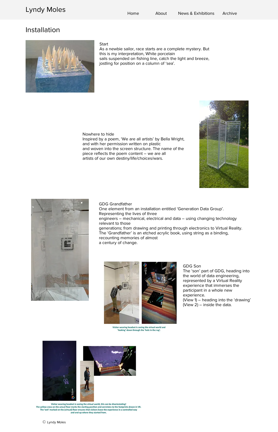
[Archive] (230, 13)
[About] (161, 13)
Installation (43, 30)
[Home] (133, 13)
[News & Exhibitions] (196, 13)
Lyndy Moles (46, 9)
